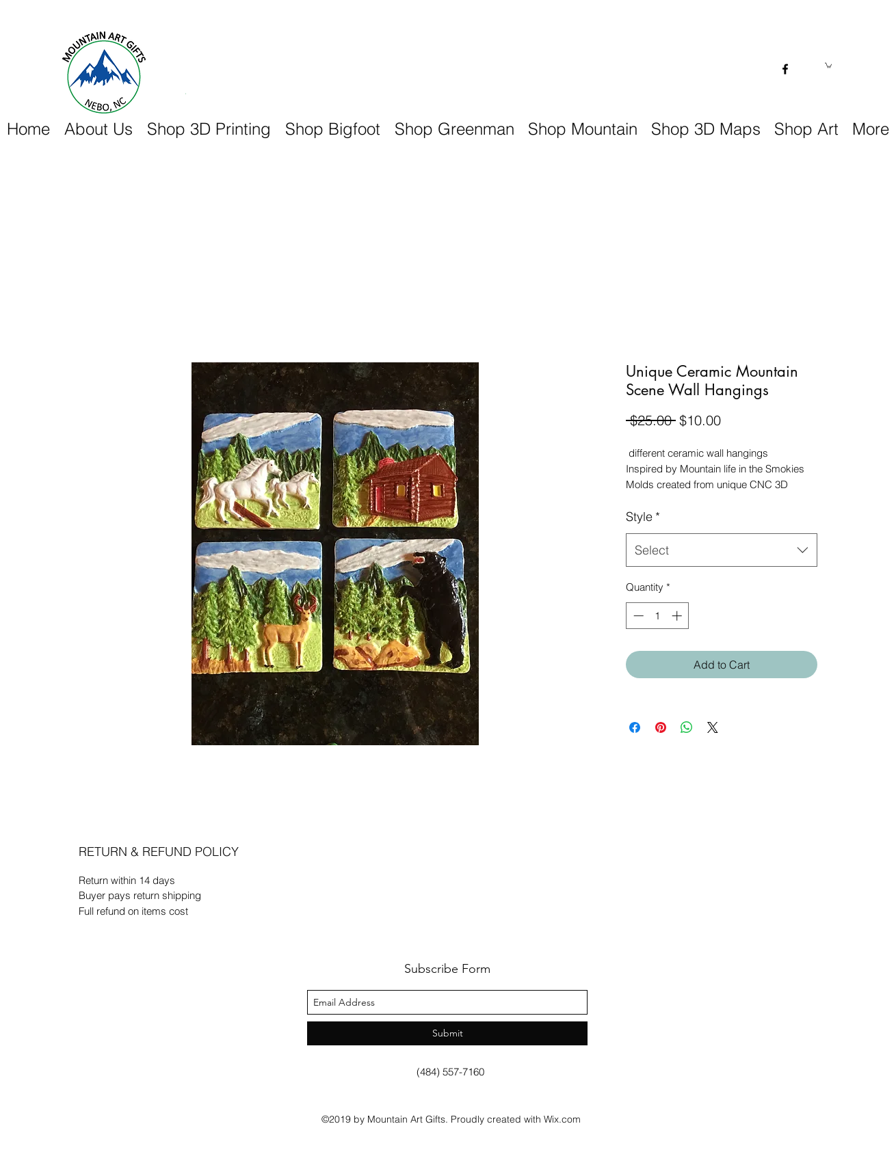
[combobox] (721, 550)
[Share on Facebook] (635, 727)
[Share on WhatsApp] (686, 727)
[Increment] (678, 615)
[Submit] (447, 1033)
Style (643, 516)
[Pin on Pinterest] (661, 727)
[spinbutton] (657, 615)
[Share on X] (712, 727)
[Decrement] (637, 615)
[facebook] (785, 69)
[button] (828, 65)
